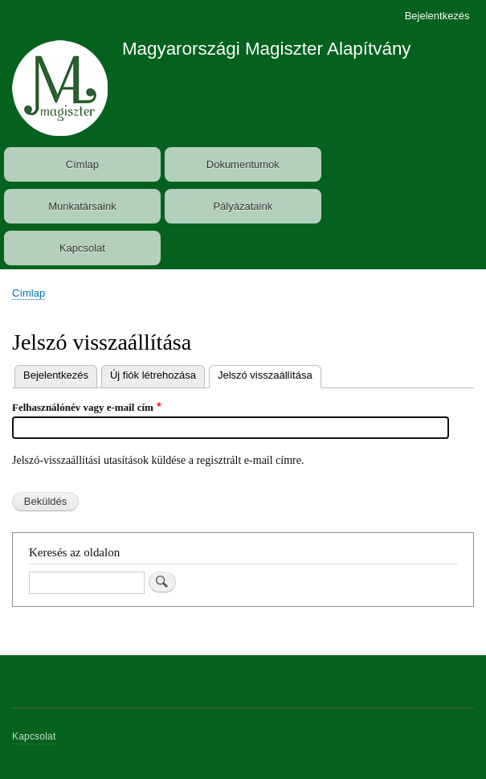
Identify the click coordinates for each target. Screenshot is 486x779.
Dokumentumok (243, 164)
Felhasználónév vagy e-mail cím (82, 407)
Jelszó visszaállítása (269, 373)
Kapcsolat (82, 248)
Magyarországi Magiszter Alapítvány (266, 49)
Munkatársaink (82, 206)
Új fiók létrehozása (153, 375)
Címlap (82, 164)
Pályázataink (242, 206)
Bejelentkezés (437, 16)
